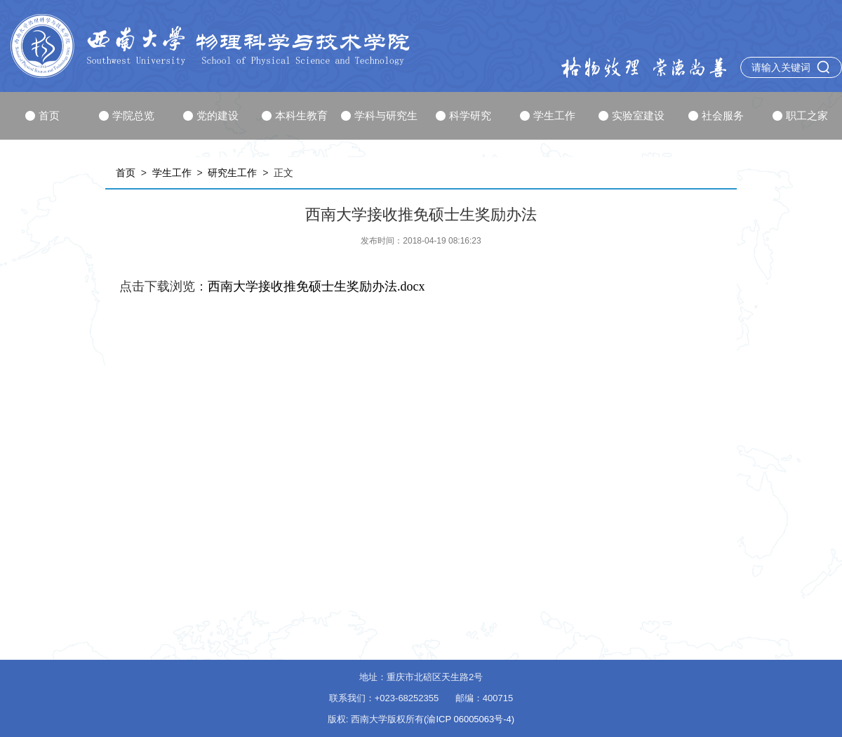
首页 (42, 115)
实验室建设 (631, 115)
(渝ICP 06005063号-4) (469, 719)
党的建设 (211, 115)
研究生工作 (232, 172)
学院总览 (126, 115)
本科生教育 (295, 115)
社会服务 (716, 115)
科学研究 (463, 115)
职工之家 (800, 115)
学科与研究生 (379, 115)
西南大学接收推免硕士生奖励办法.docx (316, 286)
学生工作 (547, 115)
